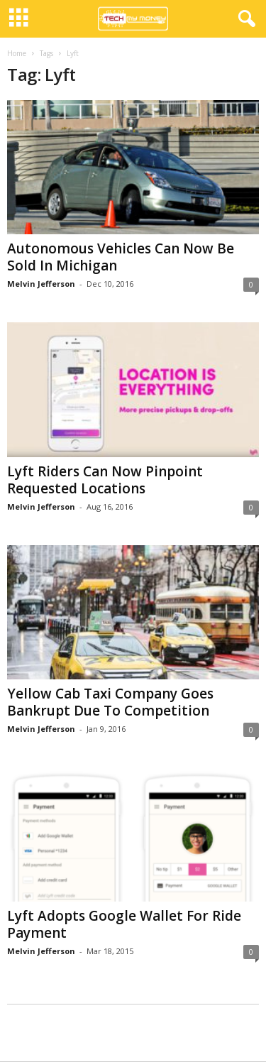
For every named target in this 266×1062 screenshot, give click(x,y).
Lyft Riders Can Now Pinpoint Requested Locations (105, 480)
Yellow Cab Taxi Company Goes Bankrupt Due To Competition (110, 702)
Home (16, 53)
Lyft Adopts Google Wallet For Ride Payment (124, 924)
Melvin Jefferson (41, 283)
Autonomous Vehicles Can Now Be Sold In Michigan (120, 257)
